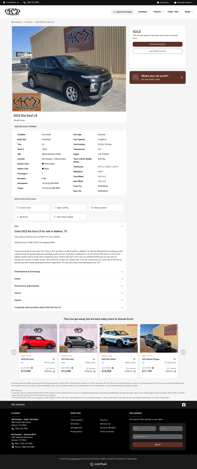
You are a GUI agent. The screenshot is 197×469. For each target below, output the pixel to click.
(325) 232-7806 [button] (31, 2)
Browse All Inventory (158, 44)
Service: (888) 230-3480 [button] (23, 447)
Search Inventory (122, 11)
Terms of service (107, 431)
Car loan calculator (108, 428)
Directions (74, 424)
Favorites (162, 2)
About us (104, 420)
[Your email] (158, 436)
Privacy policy (76, 431)
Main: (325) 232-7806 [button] (22, 443)
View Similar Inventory (157, 51)
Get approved (76, 428)
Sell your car (105, 424)
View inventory (76, 420)
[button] (12, 2)
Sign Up (158, 445)
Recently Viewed (182, 2)
